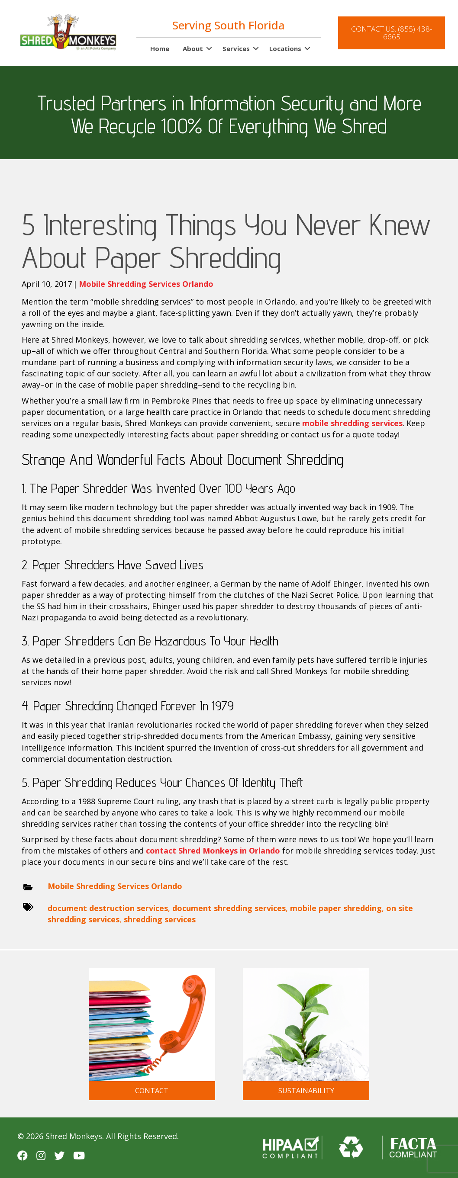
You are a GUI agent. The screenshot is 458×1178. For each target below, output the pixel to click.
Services (236, 48)
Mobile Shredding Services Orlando (146, 284)
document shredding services (229, 908)
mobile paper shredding (336, 908)
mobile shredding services (352, 423)
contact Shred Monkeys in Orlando (213, 850)
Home (159, 48)
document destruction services (108, 908)
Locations (285, 48)
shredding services (160, 919)
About (193, 48)
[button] (209, 49)
